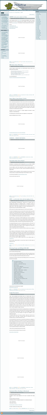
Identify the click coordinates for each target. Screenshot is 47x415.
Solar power (19, 20)
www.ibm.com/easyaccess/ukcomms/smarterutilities (17, 77)
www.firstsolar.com (12, 28)
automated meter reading (24, 134)
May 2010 (37, 27)
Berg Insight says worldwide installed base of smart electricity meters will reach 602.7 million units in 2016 (4, 18)
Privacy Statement (30, 412)
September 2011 (38, 14)
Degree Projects (3, 53)
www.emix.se (11, 238)
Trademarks (25, 412)
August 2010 (38, 24)
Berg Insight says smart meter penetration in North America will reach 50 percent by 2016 (5, 21)
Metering (12, 290)
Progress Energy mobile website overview (4, 25)
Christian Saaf (22, 18)
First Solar (23, 61)
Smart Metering (16, 290)
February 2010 (38, 30)
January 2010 (38, 31)
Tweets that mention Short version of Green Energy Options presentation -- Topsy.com (4, 33)
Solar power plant (28, 61)
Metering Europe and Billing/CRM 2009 (19, 248)
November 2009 (38, 33)
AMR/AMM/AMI (3, 51)
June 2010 (37, 26)
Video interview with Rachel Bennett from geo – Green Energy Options (4, 39)
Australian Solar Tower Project (17, 160)
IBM (22, 68)
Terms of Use (21, 412)
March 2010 (38, 29)
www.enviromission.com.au (22, 174)
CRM (10, 290)
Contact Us (17, 412)
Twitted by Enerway (4, 46)
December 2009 (38, 32)
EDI (1, 54)
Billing (2, 52)
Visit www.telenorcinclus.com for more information (17, 132)
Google (10, 388)
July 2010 (37, 25)
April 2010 (37, 28)
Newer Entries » (31, 14)
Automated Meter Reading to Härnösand (19, 391)
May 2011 (37, 16)
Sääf (26, 408)
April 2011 (37, 17)
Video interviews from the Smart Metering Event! (4, 44)
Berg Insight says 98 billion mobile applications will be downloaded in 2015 (4, 27)
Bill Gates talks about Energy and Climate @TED (4, 42)
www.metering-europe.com (13, 287)
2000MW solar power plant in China (18, 16)
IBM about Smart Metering (16, 64)
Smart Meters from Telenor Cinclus (18, 98)
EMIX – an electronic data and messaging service (21, 199)
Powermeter (13, 388)
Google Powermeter (14, 292)
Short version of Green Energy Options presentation (4, 35)
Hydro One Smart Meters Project (3, 47)
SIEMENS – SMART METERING (17, 138)
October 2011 (38, 13)
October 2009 (38, 34)
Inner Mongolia (15, 22)
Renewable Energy (16, 61)
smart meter (30, 134)
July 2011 (37, 15)
